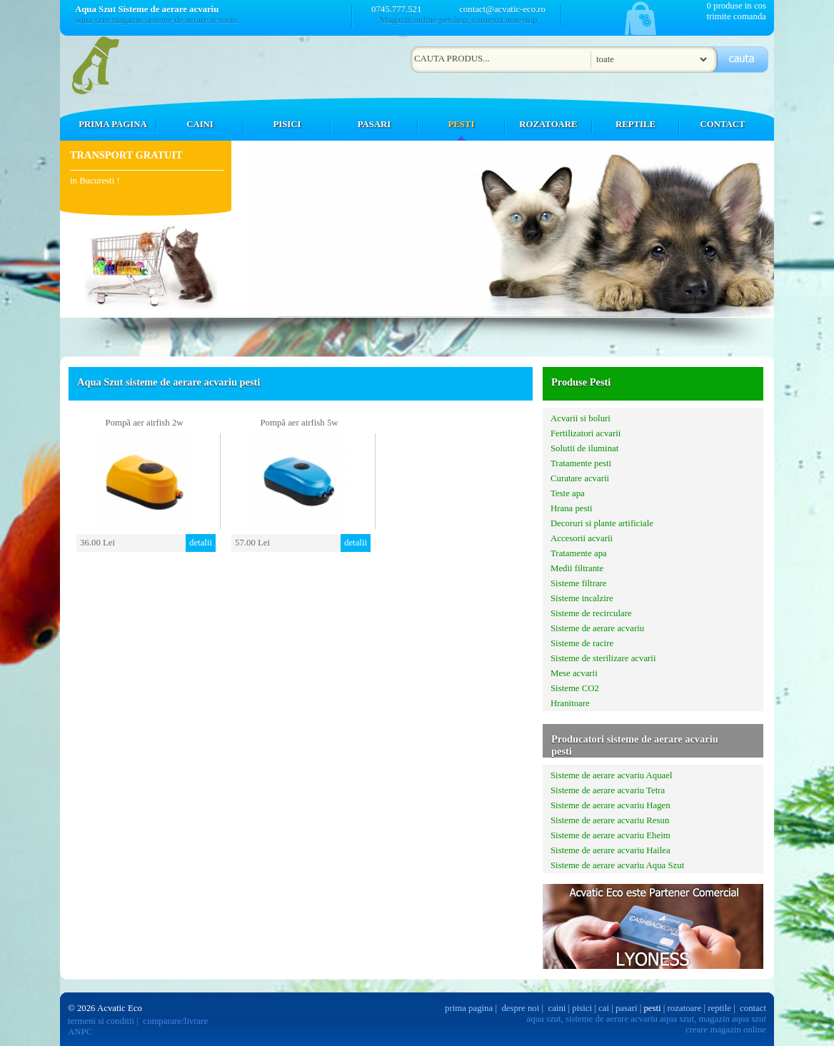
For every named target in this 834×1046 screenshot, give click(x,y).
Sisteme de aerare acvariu (597, 628)
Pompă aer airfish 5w (299, 423)
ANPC (80, 1032)
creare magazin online (725, 1030)
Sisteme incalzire (582, 598)
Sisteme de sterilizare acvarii (603, 658)
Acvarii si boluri (581, 418)
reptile (719, 1008)
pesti (651, 1008)
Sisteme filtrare (579, 583)
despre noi (520, 1008)
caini (557, 1008)
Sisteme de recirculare (591, 613)
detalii (200, 543)
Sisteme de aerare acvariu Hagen (610, 805)
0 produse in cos (736, 6)
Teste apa (568, 493)
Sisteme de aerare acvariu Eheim (610, 835)
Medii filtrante (577, 568)
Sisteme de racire (582, 643)
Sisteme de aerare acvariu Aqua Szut (617, 865)
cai (603, 1008)
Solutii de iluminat (584, 448)
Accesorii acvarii (582, 538)
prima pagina (469, 1008)
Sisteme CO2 (575, 688)
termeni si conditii (101, 1021)
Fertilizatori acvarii (586, 433)
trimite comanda (736, 16)
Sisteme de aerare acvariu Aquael (612, 775)
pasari (627, 1008)
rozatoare (685, 1008)
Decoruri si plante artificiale (602, 523)
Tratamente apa (579, 553)
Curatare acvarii (580, 478)
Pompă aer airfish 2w (144, 423)
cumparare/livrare (175, 1021)
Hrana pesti (572, 508)
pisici (582, 1008)
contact (753, 1008)
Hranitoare (570, 703)
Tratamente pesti (581, 463)
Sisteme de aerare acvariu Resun (610, 820)
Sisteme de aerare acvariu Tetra (608, 790)
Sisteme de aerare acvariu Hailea (610, 850)
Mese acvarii (574, 673)
